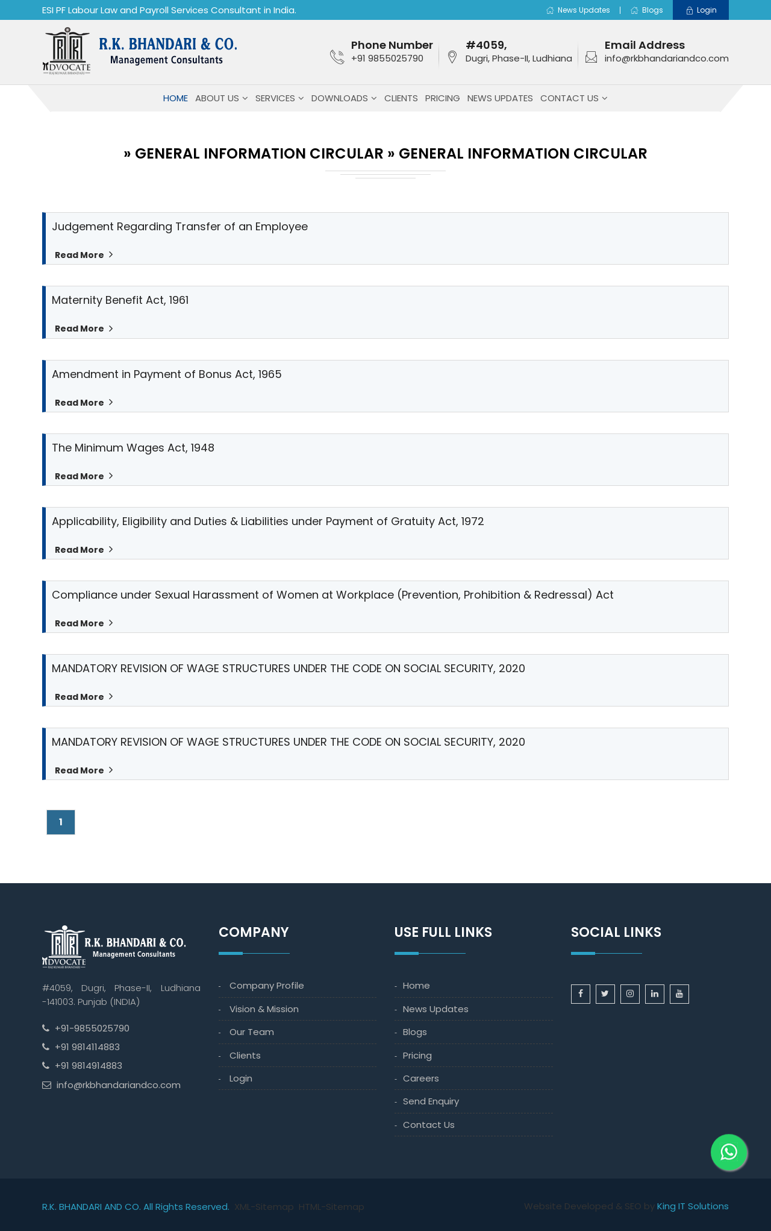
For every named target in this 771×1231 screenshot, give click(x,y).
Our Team (251, 1031)
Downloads (339, 98)
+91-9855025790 (92, 1028)
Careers (421, 1078)
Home (175, 98)
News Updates (578, 10)
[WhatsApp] (729, 1140)
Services (275, 98)
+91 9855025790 (387, 58)
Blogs (646, 10)
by (649, 1206)
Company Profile (266, 985)
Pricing (442, 98)
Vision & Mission (264, 1009)
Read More (79, 255)
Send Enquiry (431, 1101)
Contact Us (569, 98)
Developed (588, 1206)
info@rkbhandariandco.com (667, 58)
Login (240, 1078)
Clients (401, 98)
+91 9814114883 (87, 1047)
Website (543, 1206)
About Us (217, 98)
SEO (633, 1206)
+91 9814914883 (88, 1065)
